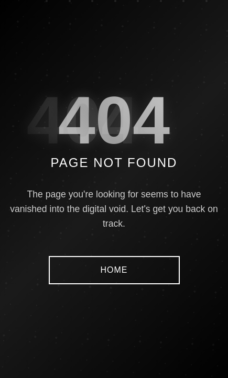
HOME (114, 269)
